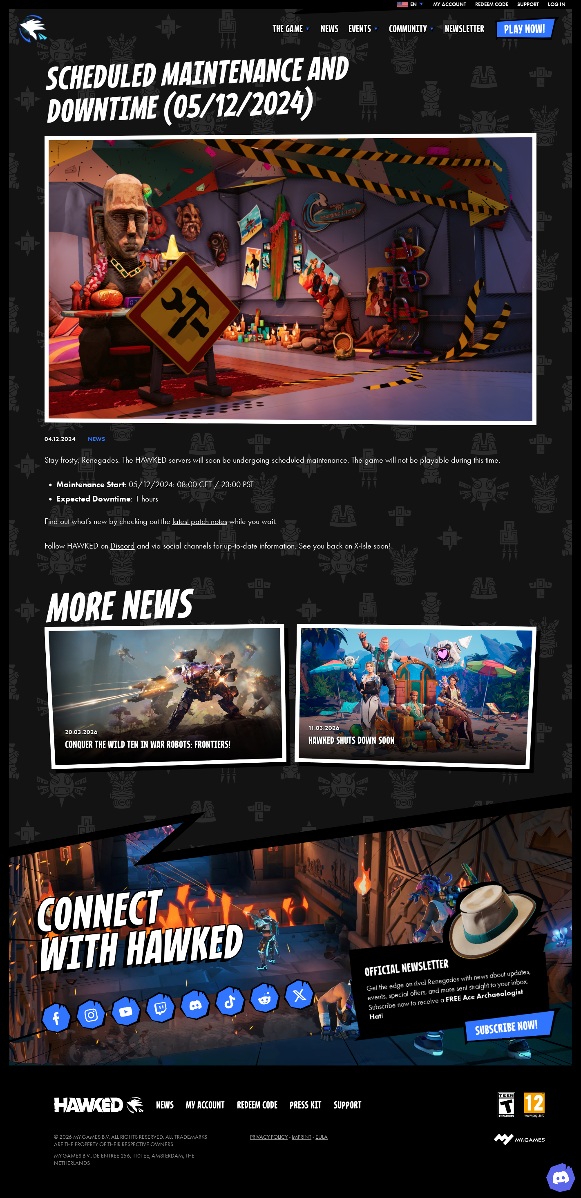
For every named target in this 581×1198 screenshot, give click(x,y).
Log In (556, 4)
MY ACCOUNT (449, 4)
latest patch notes (199, 521)
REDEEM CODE (491, 4)
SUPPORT (528, 4)
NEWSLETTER (464, 29)
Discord (122, 545)
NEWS (329, 29)
